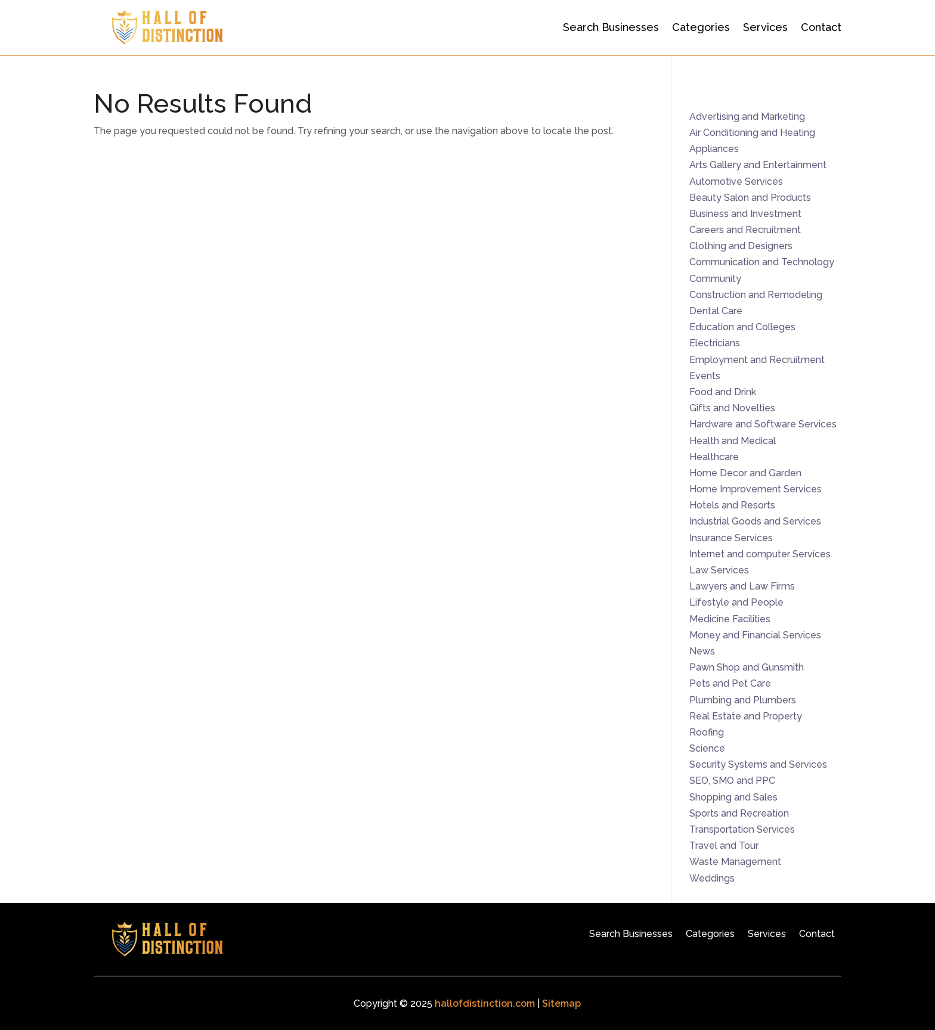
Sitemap (561, 1003)
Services (765, 27)
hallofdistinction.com (485, 1003)
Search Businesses (611, 27)
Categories (701, 27)
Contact (821, 27)
